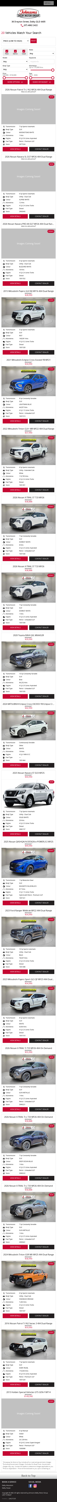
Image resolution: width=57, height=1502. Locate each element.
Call (18, 3)
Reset (33, 41)
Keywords (32, 58)
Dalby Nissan (6, 1488)
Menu (48, 3)
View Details (15, 149)
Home (6, 3)
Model (5, 58)
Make (31, 50)
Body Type (6, 66)
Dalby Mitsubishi (7, 1485)
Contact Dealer (41, 149)
